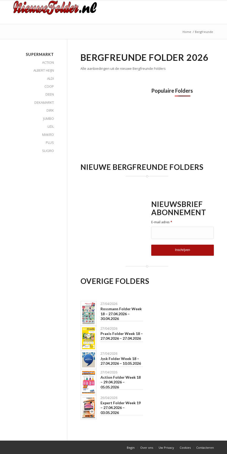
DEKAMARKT (44, 102)
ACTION (48, 62)
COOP (49, 86)
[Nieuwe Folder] (57, 12)
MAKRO (48, 134)
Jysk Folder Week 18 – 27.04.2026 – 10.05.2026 (120, 361)
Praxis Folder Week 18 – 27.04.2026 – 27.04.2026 (121, 335)
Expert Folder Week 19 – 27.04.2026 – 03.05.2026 (120, 407)
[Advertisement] (124, 124)
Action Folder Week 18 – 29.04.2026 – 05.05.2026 (120, 382)
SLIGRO (48, 150)
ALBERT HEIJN (43, 70)
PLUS (50, 142)
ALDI (50, 78)
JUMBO (48, 118)
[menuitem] (130, 447)
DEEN (50, 94)
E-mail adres (161, 222)
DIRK (50, 110)
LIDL (51, 126)
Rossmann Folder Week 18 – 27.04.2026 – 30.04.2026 (121, 313)
